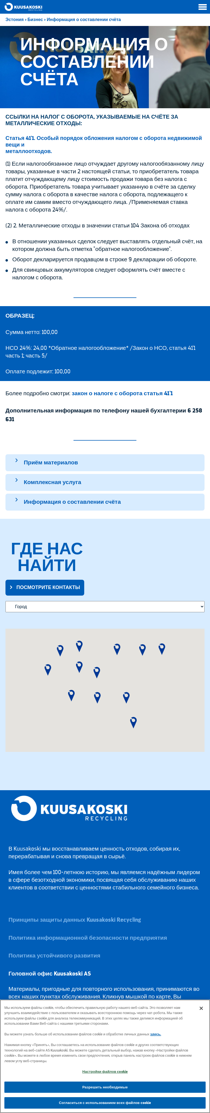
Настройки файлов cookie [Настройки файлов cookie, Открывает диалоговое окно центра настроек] (105, 1071)
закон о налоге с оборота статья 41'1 (122, 393)
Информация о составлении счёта (84, 19)
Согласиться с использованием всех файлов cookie (105, 1103)
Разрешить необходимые (105, 1087)
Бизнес (35, 19)
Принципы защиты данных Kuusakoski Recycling (74, 920)
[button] (48, 670)
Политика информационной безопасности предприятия (87, 938)
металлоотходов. (28, 151)
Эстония (14, 19)
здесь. (155, 1034)
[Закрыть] (201, 1008)
